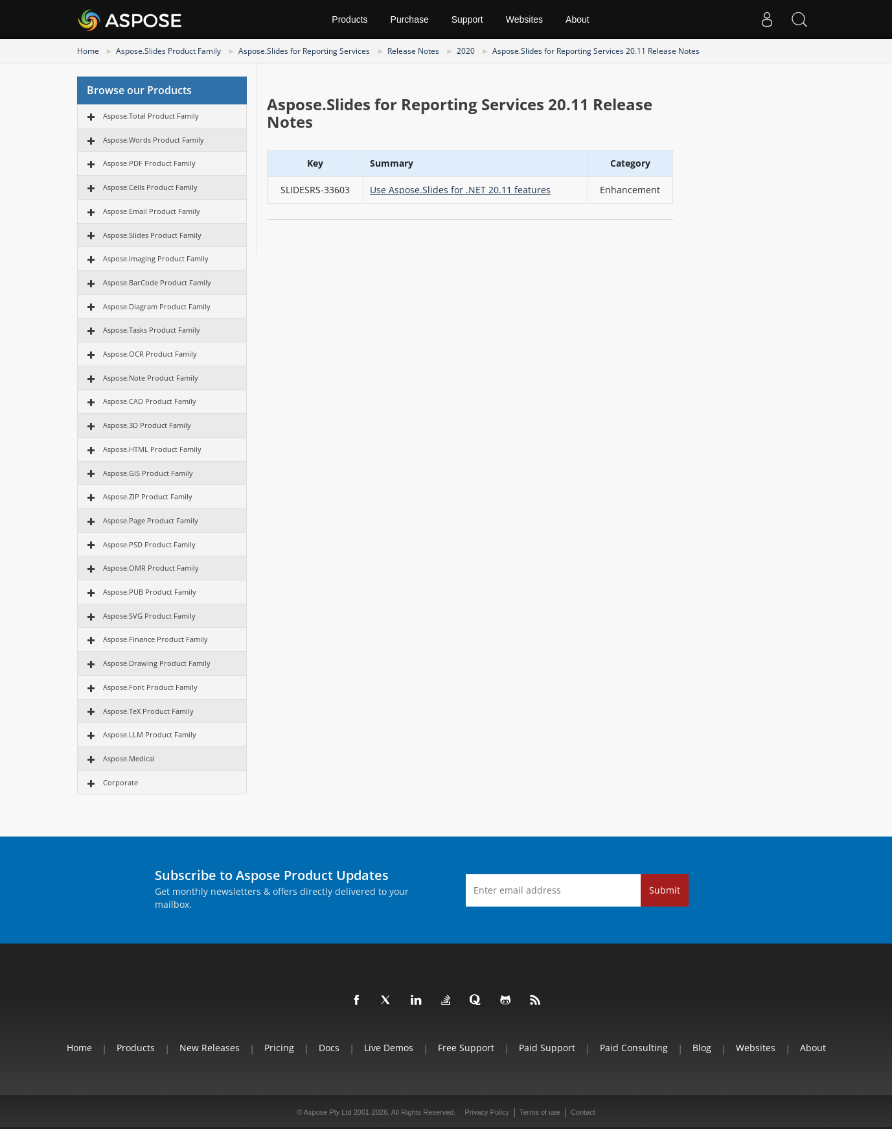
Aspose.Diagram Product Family (157, 306)
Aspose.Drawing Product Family (157, 663)
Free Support (466, 1047)
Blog (701, 1047)
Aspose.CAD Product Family (149, 401)
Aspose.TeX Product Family (148, 711)
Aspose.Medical (129, 758)
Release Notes (413, 50)
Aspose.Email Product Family (151, 211)
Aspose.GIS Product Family (148, 473)
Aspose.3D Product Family (147, 425)
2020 (466, 50)
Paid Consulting (634, 1047)
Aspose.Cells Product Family (150, 187)
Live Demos (388, 1047)
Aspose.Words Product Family (153, 140)
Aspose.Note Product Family (150, 378)
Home (88, 50)
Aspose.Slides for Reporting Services (304, 50)
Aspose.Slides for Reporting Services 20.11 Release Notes (596, 50)
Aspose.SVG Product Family (149, 616)
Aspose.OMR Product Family (151, 568)
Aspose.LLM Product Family (149, 734)
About (577, 19)
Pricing (279, 1047)
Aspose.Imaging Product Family (156, 258)
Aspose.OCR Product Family (150, 354)
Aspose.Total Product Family (151, 116)
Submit (664, 890)
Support (467, 19)
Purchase (410, 19)
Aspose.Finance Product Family (155, 639)
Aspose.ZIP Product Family (147, 496)
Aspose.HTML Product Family (152, 449)
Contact (583, 1112)
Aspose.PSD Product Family (149, 544)
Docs (329, 1047)
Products (349, 19)
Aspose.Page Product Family (150, 520)
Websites (524, 19)
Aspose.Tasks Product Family (151, 330)
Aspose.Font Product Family (150, 687)
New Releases (209, 1047)
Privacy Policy (487, 1112)
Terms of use (540, 1112)
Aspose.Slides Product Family (168, 50)
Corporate (120, 782)
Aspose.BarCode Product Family (157, 282)
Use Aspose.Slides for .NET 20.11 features (460, 190)
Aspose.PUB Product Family (149, 592)
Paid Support (547, 1047)
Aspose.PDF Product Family (149, 163)
